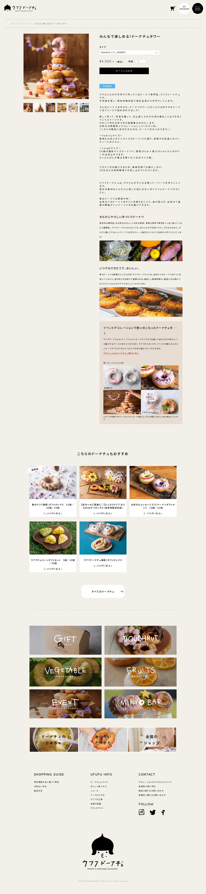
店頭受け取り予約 (147, 786)
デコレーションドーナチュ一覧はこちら (120, 353)
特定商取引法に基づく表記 (46, 782)
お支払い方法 (40, 786)
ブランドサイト (97, 808)
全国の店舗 (96, 803)
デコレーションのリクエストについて (155, 782)
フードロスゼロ (98, 795)
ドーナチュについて (100, 782)
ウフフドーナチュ (25, 23)
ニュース (95, 790)
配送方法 (38, 790)
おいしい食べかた (99, 786)
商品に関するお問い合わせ (151, 790)
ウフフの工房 (97, 799)
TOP (13, 23)
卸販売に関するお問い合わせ (152, 795)
